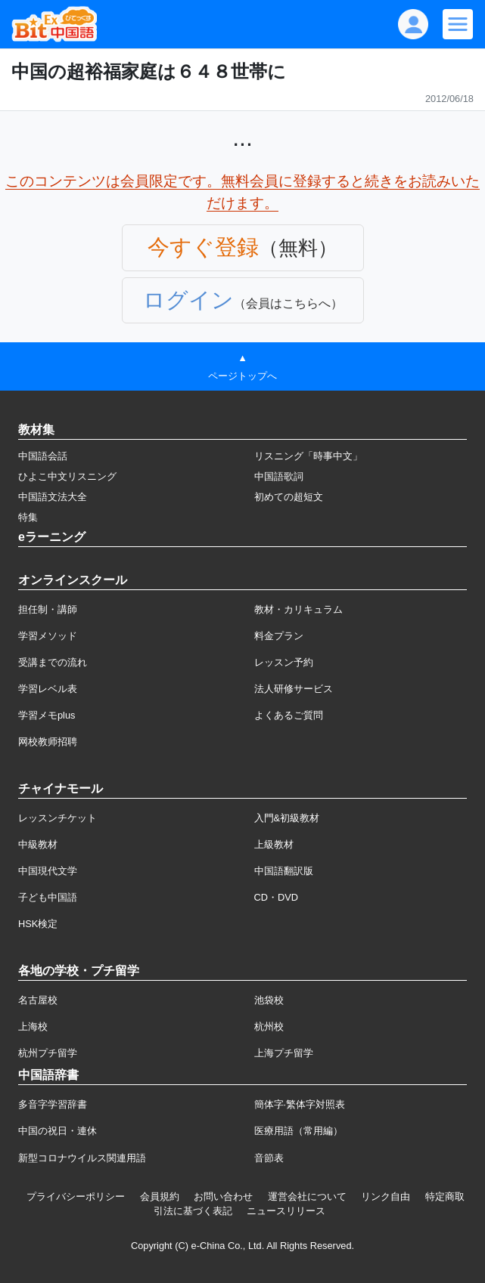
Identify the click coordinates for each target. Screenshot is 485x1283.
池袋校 (269, 1000)
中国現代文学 (47, 870)
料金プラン (278, 636)
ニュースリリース (286, 1211)
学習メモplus (46, 715)
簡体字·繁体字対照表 (300, 1104)
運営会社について (307, 1196)
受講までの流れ (52, 662)
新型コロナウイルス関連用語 (82, 1158)
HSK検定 (38, 923)
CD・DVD (276, 897)
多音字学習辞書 (52, 1104)
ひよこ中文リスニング (67, 476)
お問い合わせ (223, 1196)
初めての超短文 (288, 496)
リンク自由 (385, 1196)
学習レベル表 (47, 688)
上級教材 (274, 844)
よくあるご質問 (288, 715)
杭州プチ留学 (47, 1053)
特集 (28, 517)
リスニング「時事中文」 (308, 456)
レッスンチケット (57, 818)
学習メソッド (47, 636)
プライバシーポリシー (75, 1196)
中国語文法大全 (52, 496)
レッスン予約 (283, 662)
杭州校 (269, 1026)
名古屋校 (38, 1000)
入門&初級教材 (287, 818)
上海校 (33, 1026)
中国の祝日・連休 (57, 1130)
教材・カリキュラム (298, 609)
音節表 (269, 1158)
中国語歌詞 (278, 476)
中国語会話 (42, 456)
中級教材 (38, 844)
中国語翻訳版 (283, 870)
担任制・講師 (47, 609)
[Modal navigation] (458, 24)
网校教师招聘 (47, 741)
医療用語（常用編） (298, 1130)
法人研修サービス (293, 688)
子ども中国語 (47, 897)
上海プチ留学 (283, 1053)
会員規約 (159, 1196)
